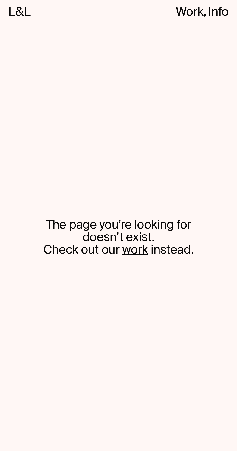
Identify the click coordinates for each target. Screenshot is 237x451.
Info (218, 11)
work (135, 249)
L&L (19, 11)
